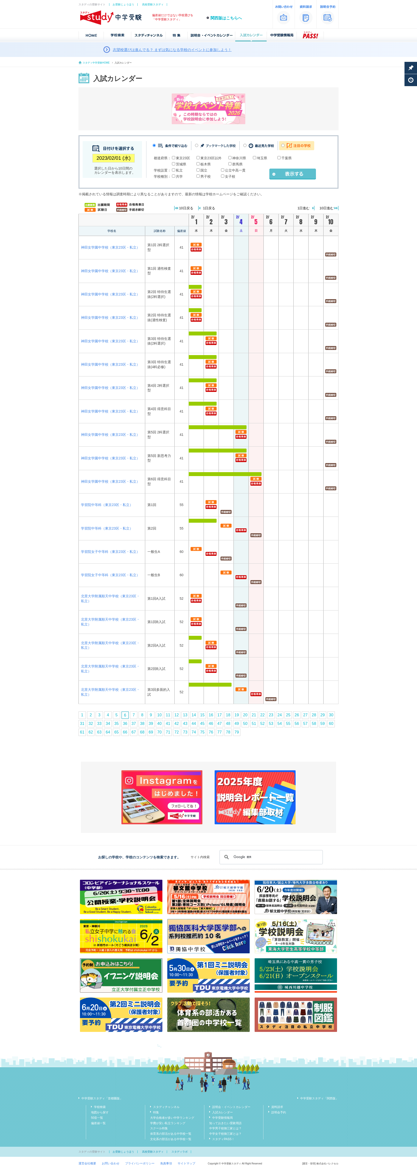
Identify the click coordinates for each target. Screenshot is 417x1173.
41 (168, 723)
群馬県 (237, 164)
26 (297, 715)
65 (116, 732)
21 (254, 715)
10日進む (326, 208)
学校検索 (100, 1107)
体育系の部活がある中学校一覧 (170, 1133)
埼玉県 (262, 158)
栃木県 (205, 164)
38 (142, 723)
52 (262, 723)
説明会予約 (278, 1112)
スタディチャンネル (166, 1107)
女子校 (230, 176)
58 (314, 723)
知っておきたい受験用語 (225, 1123)
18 (228, 715)
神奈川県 (239, 158)
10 (159, 715)
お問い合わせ (110, 1163)
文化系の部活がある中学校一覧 (170, 1139)
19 (237, 715)
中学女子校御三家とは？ (225, 1133)
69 (151, 732)
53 (271, 723)
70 (159, 732)
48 (228, 723)
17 (219, 715)
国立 (203, 170)
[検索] (270, 857)
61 (82, 732)
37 (133, 723)
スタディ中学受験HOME (96, 62)
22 (262, 715)
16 (211, 715)
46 (211, 723)
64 (108, 732)
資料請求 (277, 1107)
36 (125, 723)
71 (168, 732)
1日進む (304, 208)
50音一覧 (97, 1118)
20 (245, 715)
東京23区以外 (211, 158)
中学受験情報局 (222, 1118)
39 (151, 723)
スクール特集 (159, 1128)
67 (133, 732)
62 (91, 732)
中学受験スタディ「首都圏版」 (102, 1098)
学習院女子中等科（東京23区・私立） (110, 552)
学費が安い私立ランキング (167, 1123)
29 (322, 715)
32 (91, 723)
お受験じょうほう (123, 4)
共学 (179, 176)
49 (237, 723)
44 (194, 723)
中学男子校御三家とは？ (225, 1128)
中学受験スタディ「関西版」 (319, 1098)
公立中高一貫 (235, 170)
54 (279, 723)
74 (194, 732)
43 (185, 723)
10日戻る (186, 208)
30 (331, 715)
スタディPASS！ (223, 1139)
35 (116, 723)
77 (219, 732)
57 (305, 723)
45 (202, 723)
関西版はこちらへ (226, 18)
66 (125, 732)
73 (185, 732)
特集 (156, 1112)
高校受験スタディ (153, 4)
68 (142, 732)
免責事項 (166, 1163)
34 (108, 723)
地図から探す (100, 1112)
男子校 (205, 176)
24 (279, 715)
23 (271, 715)
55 (288, 723)
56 (297, 723)
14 (194, 715)
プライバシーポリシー (140, 1163)
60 (331, 723)
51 (254, 723)
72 (176, 732)
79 (237, 732)
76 (211, 732)
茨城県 (181, 164)
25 (288, 715)
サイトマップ (186, 1163)
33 (99, 723)
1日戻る (209, 208)
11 (168, 715)
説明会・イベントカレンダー (231, 1107)
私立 (179, 170)
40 (159, 723)
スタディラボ (179, 1151)
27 (305, 715)
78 (228, 732)
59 (322, 723)
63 (99, 732)
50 (245, 723)
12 (176, 715)
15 (202, 715)
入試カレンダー (222, 1112)
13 (185, 715)
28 (314, 715)
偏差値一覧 (98, 1123)
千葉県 (286, 158)
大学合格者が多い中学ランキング (172, 1118)
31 (82, 723)
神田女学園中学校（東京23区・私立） (110, 247)
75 (202, 732)
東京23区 (183, 158)
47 (219, 723)
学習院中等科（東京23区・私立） (107, 505)
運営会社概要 (87, 1163)
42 (176, 723)
